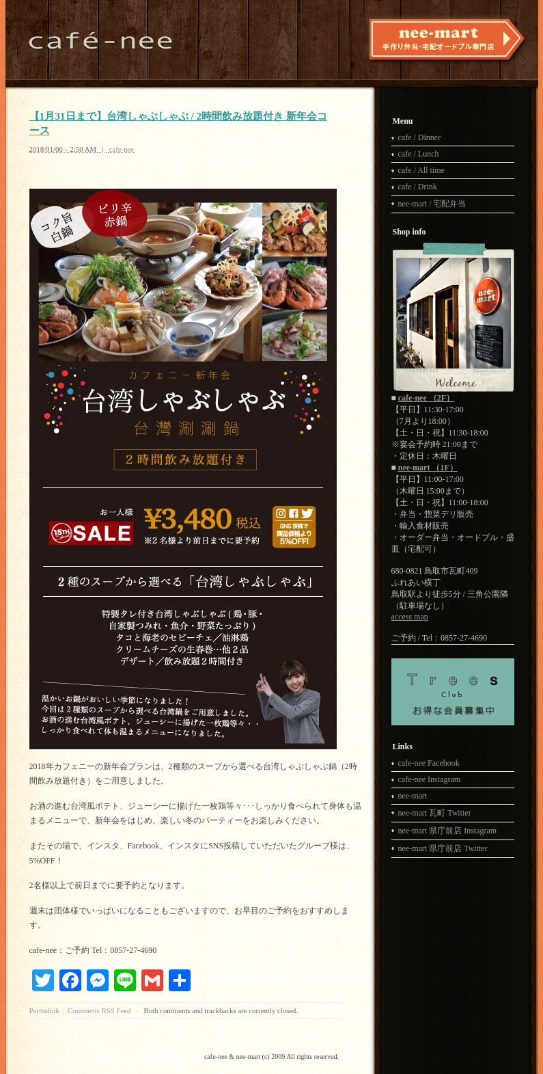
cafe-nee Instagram (429, 779)
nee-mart (413, 796)
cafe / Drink (417, 186)
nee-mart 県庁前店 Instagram (447, 830)
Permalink (44, 1010)
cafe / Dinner (419, 137)
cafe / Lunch (418, 154)
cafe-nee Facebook (429, 763)
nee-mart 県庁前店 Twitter (443, 848)
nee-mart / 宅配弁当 (432, 204)
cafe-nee (122, 149)
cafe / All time (421, 170)
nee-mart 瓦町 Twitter (434, 813)
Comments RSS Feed (99, 1010)
